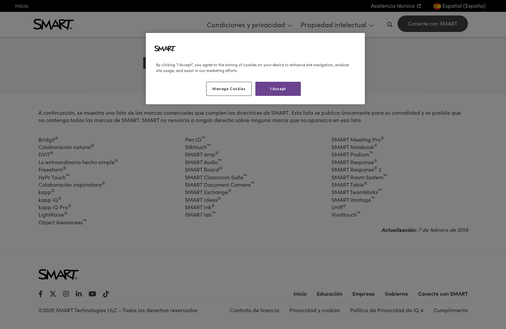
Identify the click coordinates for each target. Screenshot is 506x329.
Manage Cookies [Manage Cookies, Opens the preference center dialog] (228, 88)
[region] (255, 68)
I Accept (278, 88)
